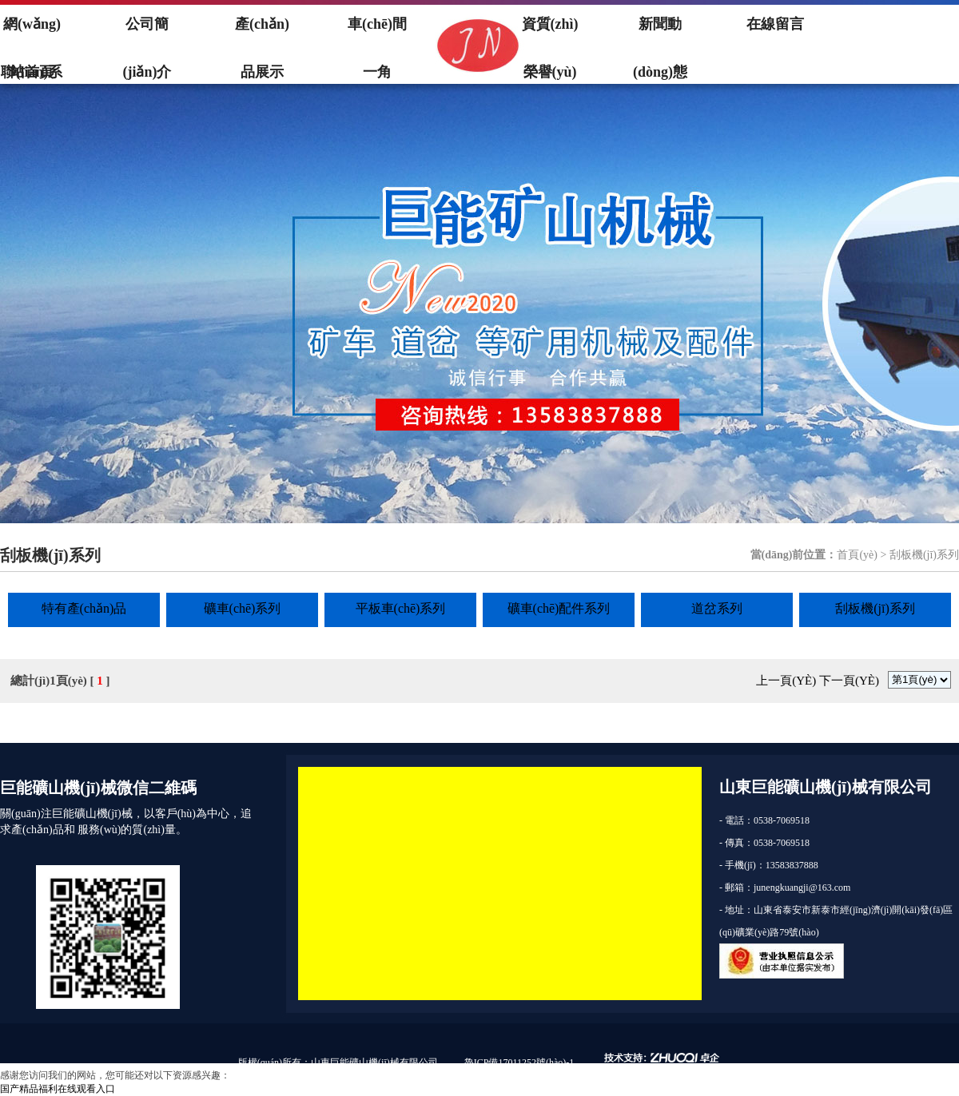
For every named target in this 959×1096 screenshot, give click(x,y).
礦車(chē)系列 (242, 608)
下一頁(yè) (849, 680)
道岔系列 (716, 608)
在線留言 (775, 24)
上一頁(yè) (786, 680)
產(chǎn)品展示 (262, 32)
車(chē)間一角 (377, 32)
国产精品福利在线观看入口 (57, 1088)
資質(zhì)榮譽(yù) (550, 32)
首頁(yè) (857, 555)
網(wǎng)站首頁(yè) (32, 32)
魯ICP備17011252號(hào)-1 (519, 1062)
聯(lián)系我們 (31, 80)
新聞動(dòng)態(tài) (660, 32)
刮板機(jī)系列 (875, 608)
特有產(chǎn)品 (84, 608)
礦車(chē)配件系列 (559, 608)
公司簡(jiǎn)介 (147, 32)
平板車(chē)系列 (401, 608)
